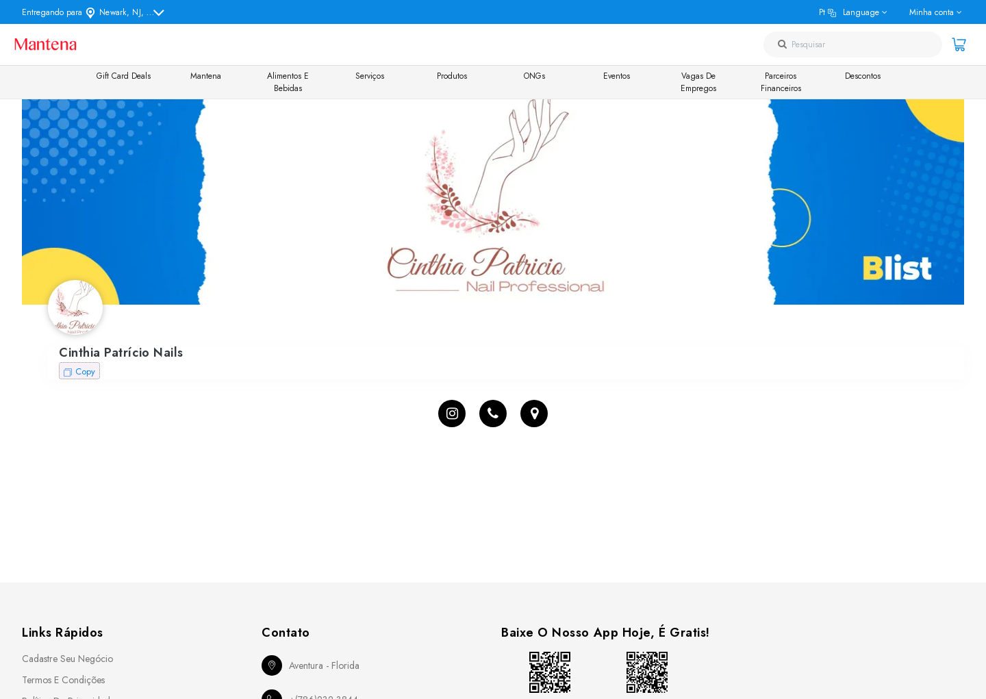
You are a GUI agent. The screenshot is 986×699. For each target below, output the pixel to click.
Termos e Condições (63, 680)
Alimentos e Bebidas (288, 82)
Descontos (863, 76)
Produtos (452, 76)
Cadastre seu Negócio (67, 658)
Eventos (616, 76)
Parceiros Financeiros (781, 82)
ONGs (534, 76)
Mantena (205, 76)
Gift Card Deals (124, 76)
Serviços (369, 76)
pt (849, 12)
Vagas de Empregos (698, 82)
